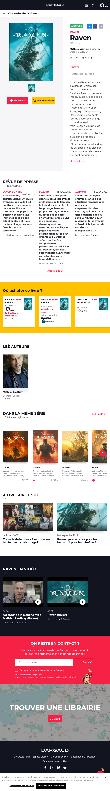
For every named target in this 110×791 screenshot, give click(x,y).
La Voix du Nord (26, 235)
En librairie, (48, 309)
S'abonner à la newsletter (83, 757)
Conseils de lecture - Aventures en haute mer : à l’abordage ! (26, 541)
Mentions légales (59, 757)
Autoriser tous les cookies (51, 787)
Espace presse (40, 757)
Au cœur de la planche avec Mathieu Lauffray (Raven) (22, 616)
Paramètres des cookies (55, 761)
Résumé (74, 66)
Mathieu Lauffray (79, 49)
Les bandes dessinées (25, 13)
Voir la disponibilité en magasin (49, 319)
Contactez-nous (22, 757)
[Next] (102, 453)
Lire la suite (76, 161)
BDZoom (59, 263)
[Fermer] (105, 779)
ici (75, 677)
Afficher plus (54, 271)
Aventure (76, 26)
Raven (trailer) (57, 615)
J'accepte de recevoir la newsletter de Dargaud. (42, 670)
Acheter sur (83, 309)
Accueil (7, 13)
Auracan (95, 235)
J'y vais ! (55, 718)
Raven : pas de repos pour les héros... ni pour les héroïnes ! (77, 541)
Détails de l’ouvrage (83, 74)
